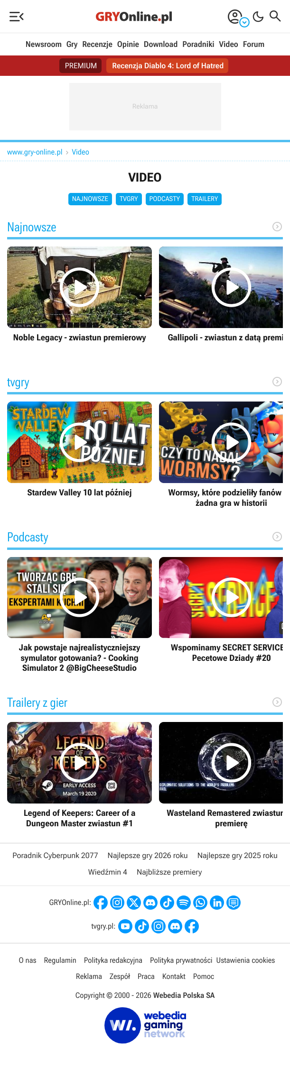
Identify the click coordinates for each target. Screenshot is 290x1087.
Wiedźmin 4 (107, 872)
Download (161, 44)
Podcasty (165, 199)
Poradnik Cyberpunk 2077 (55, 855)
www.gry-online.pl (35, 151)
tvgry (129, 199)
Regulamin (60, 960)
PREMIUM (81, 65)
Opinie (128, 44)
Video (228, 44)
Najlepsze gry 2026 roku (148, 855)
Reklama (89, 976)
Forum (253, 44)
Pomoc (203, 976)
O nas (28, 960)
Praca (146, 976)
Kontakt (174, 976)
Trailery (204, 199)
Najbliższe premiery (169, 872)
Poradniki (198, 44)
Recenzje (97, 44)
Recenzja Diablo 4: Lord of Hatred (168, 65)
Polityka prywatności (181, 960)
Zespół (120, 976)
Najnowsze (90, 199)
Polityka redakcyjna (113, 960)
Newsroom (44, 44)
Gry (72, 44)
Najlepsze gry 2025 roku (237, 855)
